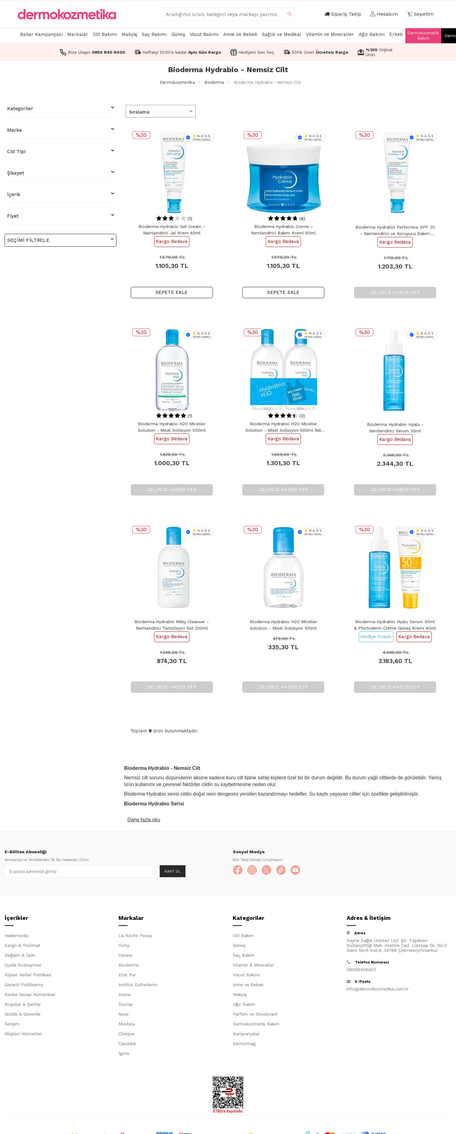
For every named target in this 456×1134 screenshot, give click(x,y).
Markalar (77, 34)
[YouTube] (306, 871)
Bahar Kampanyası (41, 34)
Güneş (178, 34)
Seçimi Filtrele (60, 240)
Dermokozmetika (177, 82)
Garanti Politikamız (24, 985)
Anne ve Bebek (240, 34)
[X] (273, 871)
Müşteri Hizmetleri (23, 1034)
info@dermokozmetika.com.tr (377, 990)
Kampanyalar (246, 1034)
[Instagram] (256, 871)
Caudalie (127, 1044)
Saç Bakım (244, 956)
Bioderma (214, 82)
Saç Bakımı (154, 34)
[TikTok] (289, 871)
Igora (124, 1054)
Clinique (126, 1034)
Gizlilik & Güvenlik (22, 1015)
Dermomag (244, 1044)
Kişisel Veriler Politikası (28, 976)
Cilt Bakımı (105, 34)
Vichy (124, 946)
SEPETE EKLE (172, 292)
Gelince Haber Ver (395, 292)
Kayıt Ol (173, 871)
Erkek (396, 34)
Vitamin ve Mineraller (330, 34)
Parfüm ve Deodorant (255, 1015)
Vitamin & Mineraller (253, 966)
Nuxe (124, 1015)
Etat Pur (127, 976)
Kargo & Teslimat (22, 946)
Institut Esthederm (138, 985)
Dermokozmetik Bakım (423, 35)
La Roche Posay (135, 936)
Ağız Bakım (244, 1005)
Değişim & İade (20, 956)
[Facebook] (239, 871)
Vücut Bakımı (204, 34)
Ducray (126, 1005)
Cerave (125, 956)
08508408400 (361, 970)
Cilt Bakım (243, 936)
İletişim (12, 1025)
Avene (125, 995)
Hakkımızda (16, 936)
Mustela (127, 1025)
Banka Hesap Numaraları (30, 995)
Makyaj (129, 34)
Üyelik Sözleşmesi (23, 966)
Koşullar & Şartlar (23, 1005)
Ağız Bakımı (372, 34)
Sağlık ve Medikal (281, 34)
